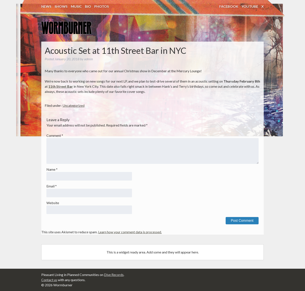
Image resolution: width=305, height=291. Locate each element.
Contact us (49, 280)
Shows (61, 6)
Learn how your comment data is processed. (130, 232)
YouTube (249, 6)
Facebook (228, 6)
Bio (88, 6)
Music (76, 6)
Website (52, 203)
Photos (101, 6)
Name (52, 169)
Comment (54, 135)
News (46, 6)
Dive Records (114, 275)
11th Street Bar (60, 86)
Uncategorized (73, 105)
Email (51, 186)
